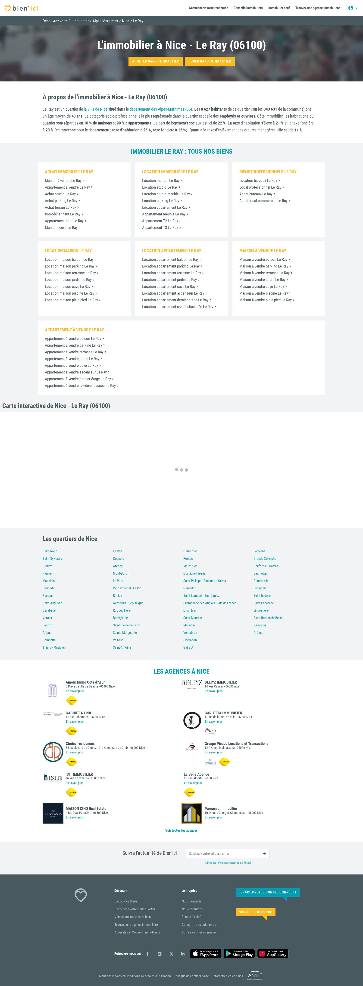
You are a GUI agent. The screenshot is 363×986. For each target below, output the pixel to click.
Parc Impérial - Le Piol (127, 588)
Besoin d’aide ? (191, 917)
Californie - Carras (265, 566)
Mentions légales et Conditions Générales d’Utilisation (135, 976)
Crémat (258, 633)
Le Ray (117, 551)
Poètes (188, 559)
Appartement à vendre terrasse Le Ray (74, 352)
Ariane (47, 633)
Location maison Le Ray (160, 180)
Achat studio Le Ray (60, 194)
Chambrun (190, 610)
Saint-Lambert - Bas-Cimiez (201, 596)
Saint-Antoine (122, 647)
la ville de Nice (95, 109)
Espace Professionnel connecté (268, 892)
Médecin (189, 625)
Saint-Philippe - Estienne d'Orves (204, 581)
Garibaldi (189, 588)
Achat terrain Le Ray (60, 207)
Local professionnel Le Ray (260, 187)
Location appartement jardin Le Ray (169, 279)
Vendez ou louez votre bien (133, 917)
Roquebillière (122, 610)
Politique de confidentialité (191, 976)
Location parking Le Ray (160, 200)
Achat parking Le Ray (61, 200)
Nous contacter (192, 901)
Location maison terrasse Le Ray (70, 273)
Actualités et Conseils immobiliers (137, 932)
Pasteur (48, 596)
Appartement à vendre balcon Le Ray (73, 338)
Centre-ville (261, 581)
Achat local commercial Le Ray (263, 200)
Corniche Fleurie (194, 573)
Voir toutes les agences (181, 830)
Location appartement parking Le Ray (171, 266)
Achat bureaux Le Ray (255, 194)
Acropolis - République (128, 603)
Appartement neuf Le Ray (64, 220)
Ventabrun (190, 633)
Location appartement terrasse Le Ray (171, 273)
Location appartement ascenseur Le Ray (173, 293)
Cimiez (47, 566)
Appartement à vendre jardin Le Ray (72, 358)
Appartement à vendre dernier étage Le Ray (78, 378)
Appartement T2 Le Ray (160, 220)
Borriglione (120, 618)
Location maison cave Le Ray (67, 286)
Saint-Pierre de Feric (126, 625)
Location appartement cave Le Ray (168, 286)
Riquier (47, 573)
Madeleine (49, 581)
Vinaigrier (259, 625)
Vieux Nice (190, 566)
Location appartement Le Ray (164, 207)
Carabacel (49, 610)
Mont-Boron (121, 573)
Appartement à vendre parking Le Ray (73, 345)
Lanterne (259, 551)
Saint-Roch (50, 551)
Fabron (47, 625)
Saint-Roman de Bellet (268, 618)
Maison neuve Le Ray (61, 227)
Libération (190, 640)
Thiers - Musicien (54, 647)
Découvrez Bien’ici (127, 901)
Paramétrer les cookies (227, 976)
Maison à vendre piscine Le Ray (263, 293)
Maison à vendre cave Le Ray (261, 286)
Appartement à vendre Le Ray (67, 187)
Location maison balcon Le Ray (69, 259)
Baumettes (260, 573)
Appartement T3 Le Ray (160, 227)
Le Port (118, 581)
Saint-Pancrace (263, 603)
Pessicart (259, 588)
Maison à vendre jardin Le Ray (262, 279)
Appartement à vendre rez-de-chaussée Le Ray (80, 385)
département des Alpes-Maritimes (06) (161, 109)
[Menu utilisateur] (353, 8)
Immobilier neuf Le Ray (62, 214)
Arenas (118, 566)
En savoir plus (75, 691)
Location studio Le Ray (160, 187)
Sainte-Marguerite (125, 633)
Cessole (118, 559)
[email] (227, 853)
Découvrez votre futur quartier (135, 909)
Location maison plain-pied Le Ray (71, 300)
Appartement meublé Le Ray (163, 214)
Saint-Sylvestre (53, 559)
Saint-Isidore (262, 596)
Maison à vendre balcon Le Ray (263, 259)
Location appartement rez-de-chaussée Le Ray (177, 306)
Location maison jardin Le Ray (68, 279)
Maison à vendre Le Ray (63, 180)
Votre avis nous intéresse (199, 932)
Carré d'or (190, 551)
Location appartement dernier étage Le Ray (175, 300)
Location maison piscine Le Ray (69, 293)
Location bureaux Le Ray (258, 180)
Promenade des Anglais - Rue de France (209, 603)
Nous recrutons (192, 909)
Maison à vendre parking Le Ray (263, 266)
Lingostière (261, 610)
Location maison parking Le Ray (69, 266)
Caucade (48, 588)
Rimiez (117, 596)
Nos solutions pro (255, 912)
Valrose (118, 640)
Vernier (47, 618)
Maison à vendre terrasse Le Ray (264, 273)
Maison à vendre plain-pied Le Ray (265, 300)
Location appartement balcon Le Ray (170, 259)
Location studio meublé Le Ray (166, 194)
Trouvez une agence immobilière (136, 925)
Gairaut (188, 647)
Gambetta (49, 640)
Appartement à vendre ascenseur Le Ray (76, 372)
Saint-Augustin (52, 603)
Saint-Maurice (192, 618)
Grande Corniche (264, 559)
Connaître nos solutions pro (200, 925)
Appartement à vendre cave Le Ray (71, 365)
